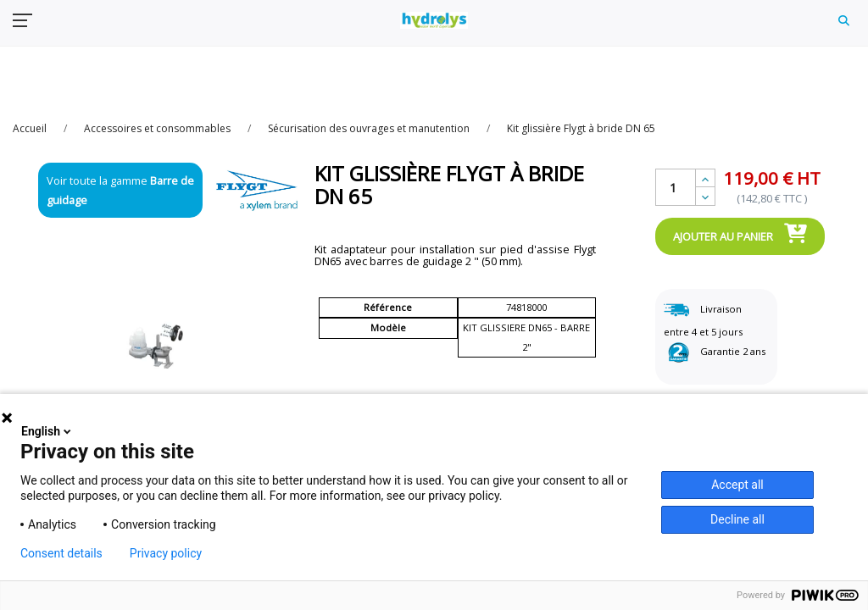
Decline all (737, 519)
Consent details (61, 553)
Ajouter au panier (740, 232)
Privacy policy (166, 553)
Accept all (737, 484)
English (47, 431)
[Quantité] (675, 187)
